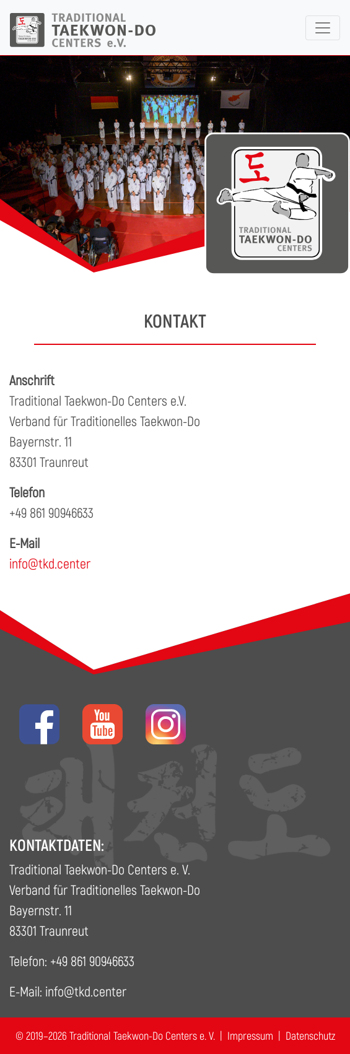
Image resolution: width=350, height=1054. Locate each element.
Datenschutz (310, 1035)
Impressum (250, 1035)
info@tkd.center (49, 563)
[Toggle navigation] (322, 27)
